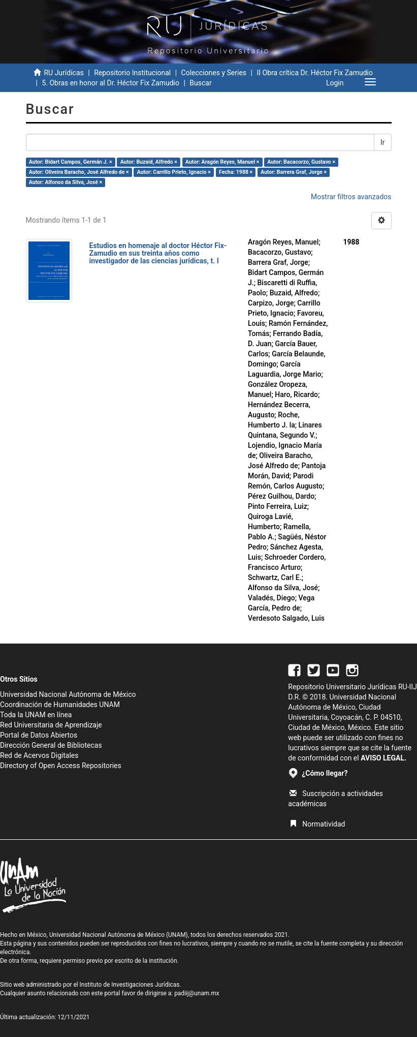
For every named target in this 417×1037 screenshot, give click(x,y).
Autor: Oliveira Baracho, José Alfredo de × (79, 172)
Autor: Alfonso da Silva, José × (65, 182)
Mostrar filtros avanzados (351, 197)
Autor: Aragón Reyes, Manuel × (222, 162)
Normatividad (317, 824)
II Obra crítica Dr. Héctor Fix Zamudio (314, 73)
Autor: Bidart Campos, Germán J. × (70, 162)
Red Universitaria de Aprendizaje (51, 725)
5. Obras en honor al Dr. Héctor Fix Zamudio (110, 83)
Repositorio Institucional (132, 73)
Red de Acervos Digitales (39, 755)
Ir (382, 142)
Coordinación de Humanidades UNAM (60, 704)
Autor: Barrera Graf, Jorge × (294, 172)
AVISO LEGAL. (383, 758)
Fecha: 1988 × (235, 172)
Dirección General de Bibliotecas (51, 745)
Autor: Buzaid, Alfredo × (148, 162)
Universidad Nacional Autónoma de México (68, 694)
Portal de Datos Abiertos (38, 735)
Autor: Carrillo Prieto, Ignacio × (174, 172)
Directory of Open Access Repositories (60, 765)
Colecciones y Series (213, 73)
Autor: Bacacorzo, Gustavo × (301, 162)
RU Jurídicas (63, 73)
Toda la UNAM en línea (36, 715)
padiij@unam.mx (196, 993)
